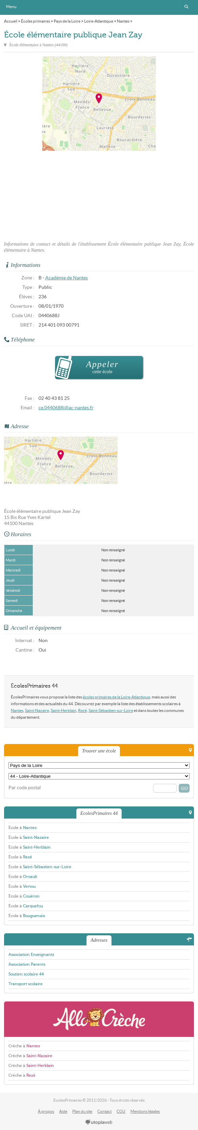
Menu (11, 6)
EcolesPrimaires (99, 7)
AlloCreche (99, 1019)
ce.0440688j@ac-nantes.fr (66, 407)
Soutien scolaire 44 (26, 974)
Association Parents (26, 964)
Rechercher (186, 6)
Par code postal (24, 787)
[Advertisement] (99, 194)
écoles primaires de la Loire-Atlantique (116, 697)
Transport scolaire (25, 984)
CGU (121, 1111)
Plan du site (82, 1111)
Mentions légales (145, 1111)
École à (22, 827)
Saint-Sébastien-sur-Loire (111, 710)
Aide (63, 1111)
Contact (104, 1111)
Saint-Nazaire (37, 710)
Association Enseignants (31, 954)
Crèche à (24, 1046)
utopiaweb (99, 1122)
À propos (46, 1111)
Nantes (17, 710)
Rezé (82, 710)
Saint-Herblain (63, 710)
